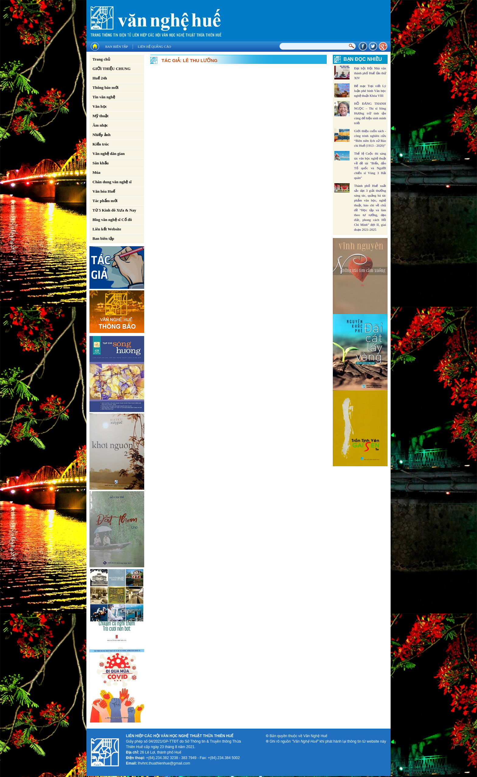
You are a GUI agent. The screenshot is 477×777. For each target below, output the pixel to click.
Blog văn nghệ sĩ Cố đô (112, 219)
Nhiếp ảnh (101, 134)
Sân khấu (100, 163)
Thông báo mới (105, 87)
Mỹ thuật (100, 116)
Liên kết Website (106, 229)
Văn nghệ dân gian (108, 153)
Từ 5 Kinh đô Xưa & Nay (114, 210)
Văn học (99, 106)
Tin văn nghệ (103, 97)
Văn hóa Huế (103, 191)
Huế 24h (99, 78)
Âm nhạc (100, 125)
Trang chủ (101, 59)
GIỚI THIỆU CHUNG (111, 68)
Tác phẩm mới (104, 200)
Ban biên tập (116, 46)
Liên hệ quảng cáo (154, 46)
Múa (96, 172)
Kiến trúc (100, 144)
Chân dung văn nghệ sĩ (111, 182)
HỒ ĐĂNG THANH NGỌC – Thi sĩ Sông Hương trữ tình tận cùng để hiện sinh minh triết (370, 113)
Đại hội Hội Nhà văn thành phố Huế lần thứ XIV (370, 73)
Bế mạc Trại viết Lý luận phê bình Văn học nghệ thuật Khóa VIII (370, 90)
